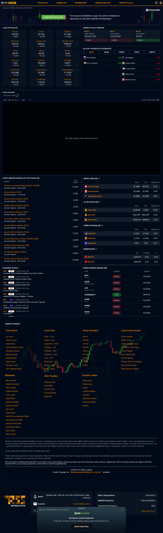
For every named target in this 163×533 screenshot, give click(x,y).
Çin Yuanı (9, 337)
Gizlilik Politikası (89, 391)
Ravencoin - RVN (51, 362)
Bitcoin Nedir (11, 381)
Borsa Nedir (10, 431)
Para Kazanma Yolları (14, 420)
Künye (85, 388)
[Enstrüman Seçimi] (26, 99)
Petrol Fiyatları (127, 351)
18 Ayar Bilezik (50, 393)
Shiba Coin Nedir (12, 384)
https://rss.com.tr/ (148, 511)
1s (13, 100)
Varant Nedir (11, 434)
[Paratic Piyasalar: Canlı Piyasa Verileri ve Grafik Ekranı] (8, 3)
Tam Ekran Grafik (11, 95)
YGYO (85, 362)
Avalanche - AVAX (51, 344)
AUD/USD (91, 233)
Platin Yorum (126, 340)
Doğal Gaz (92, 243)
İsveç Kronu (10, 344)
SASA (85, 365)
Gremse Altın (49, 389)
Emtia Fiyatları (127, 337)
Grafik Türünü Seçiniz (151, 100)
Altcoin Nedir (11, 388)
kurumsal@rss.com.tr (82, 504)
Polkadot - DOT (50, 351)
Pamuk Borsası (127, 358)
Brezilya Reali (11, 358)
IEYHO (85, 344)
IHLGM (85, 347)
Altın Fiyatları (92, 202)
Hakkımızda (87, 384)
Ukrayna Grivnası (12, 351)
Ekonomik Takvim (90, 398)
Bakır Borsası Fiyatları (130, 369)
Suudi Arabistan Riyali (14, 347)
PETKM (86, 354)
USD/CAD (91, 238)
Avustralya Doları (94, 196)
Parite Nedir (10, 413)
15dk (9, 100)
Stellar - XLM (49, 365)
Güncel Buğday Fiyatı (129, 344)
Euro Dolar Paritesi (128, 365)
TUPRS (86, 358)
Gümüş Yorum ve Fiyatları (131, 362)
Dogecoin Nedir (12, 391)
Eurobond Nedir (12, 406)
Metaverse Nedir (12, 402)
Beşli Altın (48, 396)
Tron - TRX (48, 358)
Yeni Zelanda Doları (13, 369)
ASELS (86, 351)
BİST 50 (89, 257)
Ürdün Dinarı (11, 362)
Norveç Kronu (11, 340)
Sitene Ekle (87, 381)
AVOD (85, 337)
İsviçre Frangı (93, 186)
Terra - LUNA (49, 369)
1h (18, 100)
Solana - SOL (49, 340)
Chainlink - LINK (50, 354)
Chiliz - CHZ (49, 337)
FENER (86, 340)
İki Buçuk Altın (50, 382)
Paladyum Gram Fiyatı (130, 347)
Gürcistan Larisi (12, 365)
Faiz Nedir (10, 409)
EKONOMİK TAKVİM (11, 268)
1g (15, 100)
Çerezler (86, 395)
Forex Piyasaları (93, 225)
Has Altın (91, 215)
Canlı (5, 100)
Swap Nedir (10, 398)
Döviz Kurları (92, 178)
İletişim (85, 406)
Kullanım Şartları (89, 402)
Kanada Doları (93, 191)
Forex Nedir (10, 395)
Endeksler (90, 249)
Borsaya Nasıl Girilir (14, 423)
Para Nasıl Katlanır (13, 427)
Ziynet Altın (92, 220)
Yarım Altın (92, 210)
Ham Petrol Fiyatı (128, 354)
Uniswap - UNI (50, 347)
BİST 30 (89, 261)
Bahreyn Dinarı (12, 354)
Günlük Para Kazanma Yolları (17, 416)
